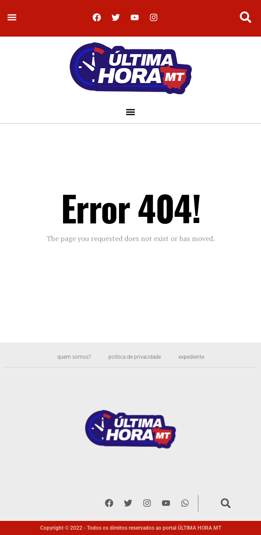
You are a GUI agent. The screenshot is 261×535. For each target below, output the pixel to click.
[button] (11, 17)
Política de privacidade (134, 357)
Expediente (191, 357)
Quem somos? (74, 357)
